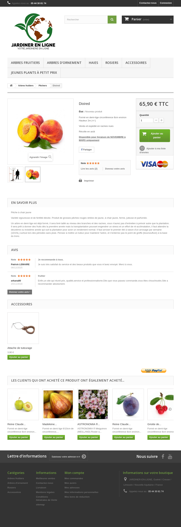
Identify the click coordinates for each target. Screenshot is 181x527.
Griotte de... (154, 424)
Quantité (144, 115)
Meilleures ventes (45, 478)
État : (82, 111)
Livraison (41, 487)
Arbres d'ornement (64, 63)
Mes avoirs (70, 483)
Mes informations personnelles (81, 492)
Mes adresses (72, 487)
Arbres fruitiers (25, 63)
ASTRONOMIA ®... (88, 424)
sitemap (40, 504)
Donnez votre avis (115, 168)
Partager (86, 149)
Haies (93, 63)
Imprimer (89, 180)
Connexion (166, 3)
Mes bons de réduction (77, 497)
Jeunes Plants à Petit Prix (34, 72)
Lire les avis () (89, 168)
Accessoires (136, 63)
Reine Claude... (16, 424)
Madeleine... (49, 424)
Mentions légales (45, 492)
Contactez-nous (148, 3)
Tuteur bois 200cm (18, 347)
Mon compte (74, 473)
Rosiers (111, 63)
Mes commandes (74, 478)
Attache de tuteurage (54, 347)
